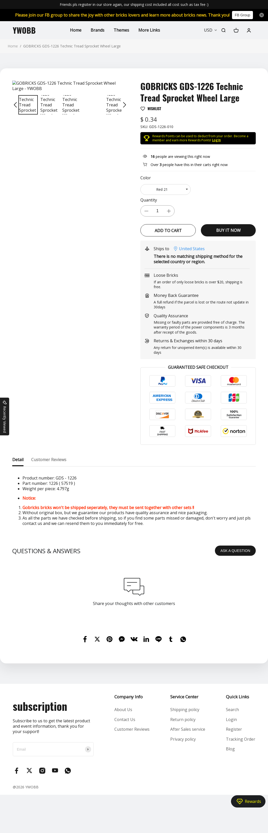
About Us (123, 709)
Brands (97, 30)
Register (234, 729)
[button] (15, 105)
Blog (230, 749)
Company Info (128, 697)
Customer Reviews (132, 729)
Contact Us (124, 719)
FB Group (242, 15)
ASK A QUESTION (235, 551)
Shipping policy (184, 709)
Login (231, 719)
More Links (149, 30)
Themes (121, 30)
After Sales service (187, 729)
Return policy (183, 719)
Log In (216, 140)
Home (75, 30)
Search (232, 709)
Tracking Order (240, 739)
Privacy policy (183, 739)
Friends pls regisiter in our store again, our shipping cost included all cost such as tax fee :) (134, 4)
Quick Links (237, 697)
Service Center (184, 697)
